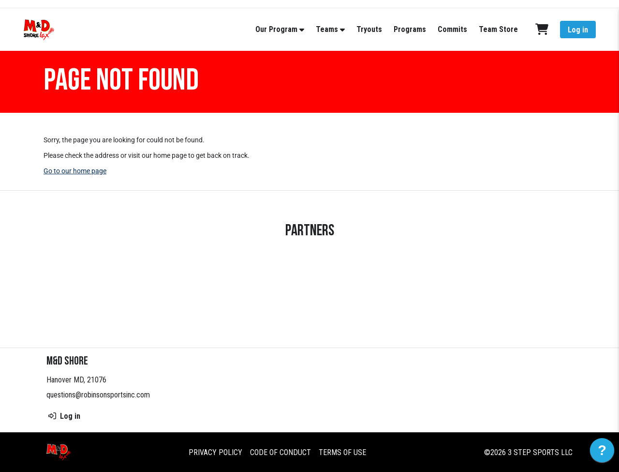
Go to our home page (75, 171)
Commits (452, 29)
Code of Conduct (280, 452)
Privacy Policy (215, 452)
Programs (410, 29)
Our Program (276, 29)
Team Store (498, 29)
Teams (327, 29)
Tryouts (369, 29)
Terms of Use (342, 452)
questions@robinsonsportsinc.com (98, 394)
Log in (578, 29)
